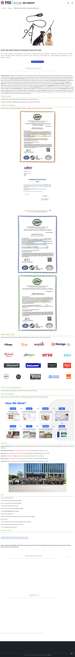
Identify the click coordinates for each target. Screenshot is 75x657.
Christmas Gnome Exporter (25, 545)
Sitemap (49, 655)
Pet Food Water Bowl (42, 545)
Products (10, 8)
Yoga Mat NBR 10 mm (14, 545)
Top (72, 653)
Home (4, 8)
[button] (68, 3)
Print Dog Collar (15, 546)
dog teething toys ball (57, 545)
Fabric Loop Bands (5, 545)
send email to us (37, 61)
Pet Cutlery (50, 545)
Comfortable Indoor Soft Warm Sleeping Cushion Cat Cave (16, 537)
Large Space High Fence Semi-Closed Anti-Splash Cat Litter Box (16, 538)
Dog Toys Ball (8, 546)
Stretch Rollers (34, 545)
